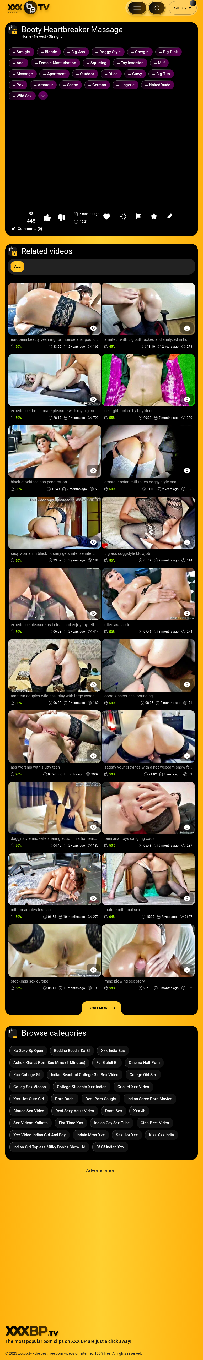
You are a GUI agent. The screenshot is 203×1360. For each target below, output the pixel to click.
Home (26, 36)
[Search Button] (156, 8)
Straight (55, 36)
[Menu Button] (137, 8)
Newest (40, 36)
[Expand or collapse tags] (43, 95)
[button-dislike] (61, 217)
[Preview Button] (93, 328)
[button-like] (47, 217)
